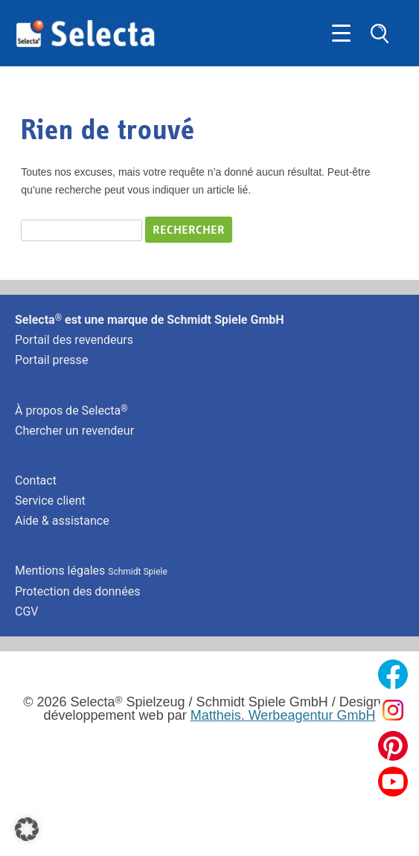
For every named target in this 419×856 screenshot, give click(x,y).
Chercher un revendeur (74, 431)
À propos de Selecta (71, 410)
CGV (27, 611)
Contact (36, 480)
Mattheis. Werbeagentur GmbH (283, 715)
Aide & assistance (62, 521)
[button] (27, 829)
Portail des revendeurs (74, 340)
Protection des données (77, 591)
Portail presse (51, 360)
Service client (50, 501)
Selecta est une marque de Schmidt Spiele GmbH (149, 320)
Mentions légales (91, 570)
